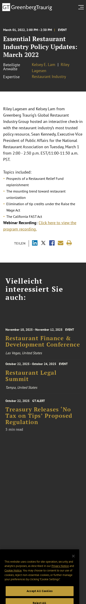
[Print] (69, 243)
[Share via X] (43, 243)
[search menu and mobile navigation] (82, 7)
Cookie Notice (13, 575)
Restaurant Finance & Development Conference (42, 343)
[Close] (73, 560)
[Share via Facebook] (52, 243)
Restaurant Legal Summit (30, 377)
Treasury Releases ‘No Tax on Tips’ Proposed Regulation (38, 418)
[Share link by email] (60, 243)
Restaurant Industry (49, 76)
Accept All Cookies (40, 595)
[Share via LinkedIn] (34, 243)
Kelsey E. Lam (43, 64)
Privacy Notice (60, 570)
